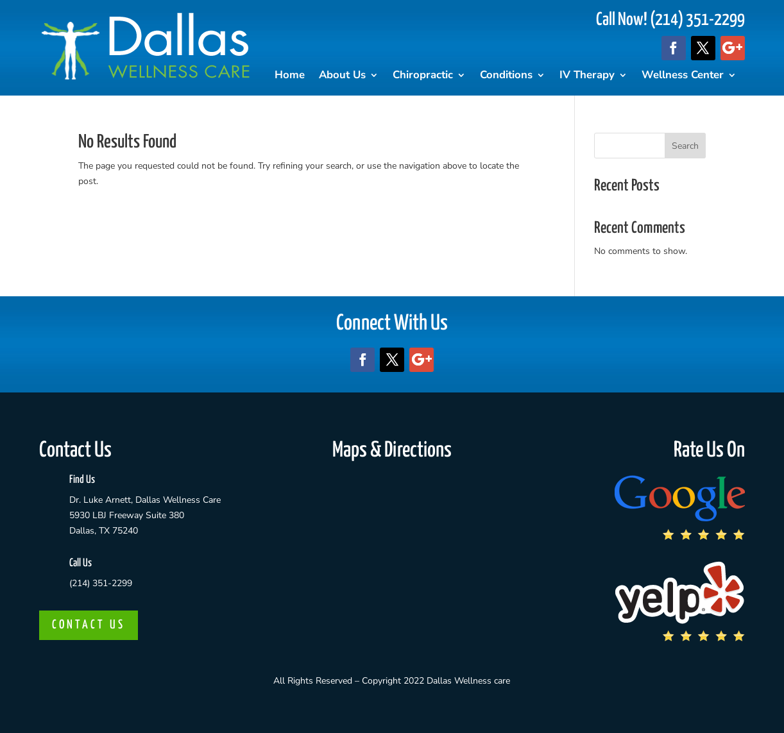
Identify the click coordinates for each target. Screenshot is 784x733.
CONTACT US (88, 625)
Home (290, 76)
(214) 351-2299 (100, 583)
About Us (342, 76)
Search (685, 146)
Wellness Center (683, 76)
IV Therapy (587, 76)
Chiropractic (423, 76)
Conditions (506, 76)
